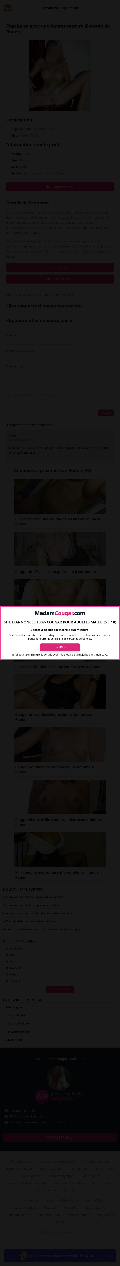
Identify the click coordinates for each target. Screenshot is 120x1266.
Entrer (60, 647)
